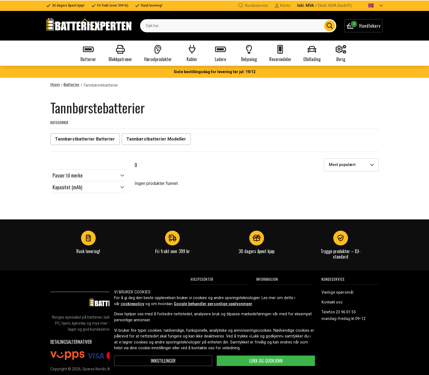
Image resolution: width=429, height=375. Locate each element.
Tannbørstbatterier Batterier (85, 139)
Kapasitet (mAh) (67, 187)
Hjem (55, 84)
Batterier (71, 84)
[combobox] (238, 25)
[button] (371, 5)
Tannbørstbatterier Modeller (156, 139)
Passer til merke (68, 175)
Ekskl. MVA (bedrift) (335, 5)
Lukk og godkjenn (266, 360)
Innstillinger (163, 360)
